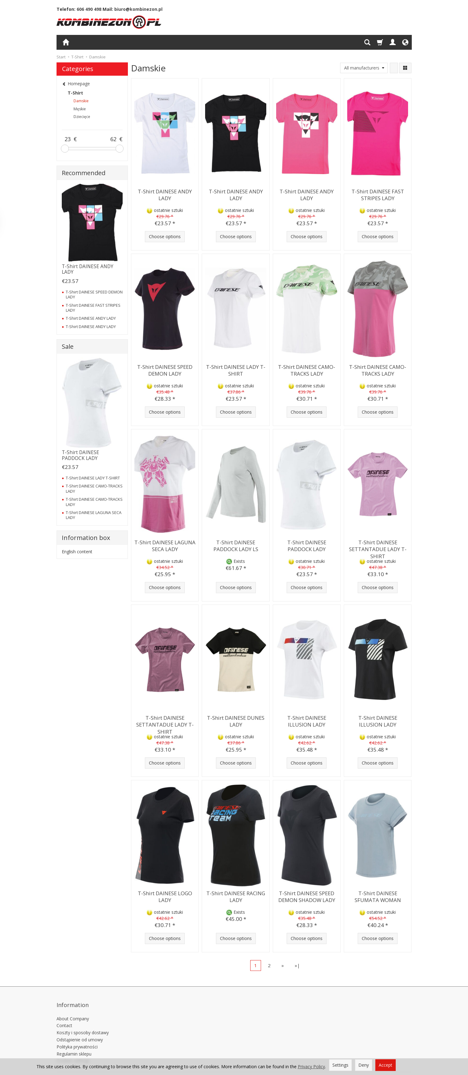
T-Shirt (75, 93)
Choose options (165, 236)
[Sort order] (394, 68)
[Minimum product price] (68, 139)
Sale (68, 346)
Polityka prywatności (77, 1036)
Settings (340, 1065)
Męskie (80, 109)
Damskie (81, 100)
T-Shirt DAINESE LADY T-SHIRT (236, 369)
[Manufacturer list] (364, 68)
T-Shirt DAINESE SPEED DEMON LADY (165, 369)
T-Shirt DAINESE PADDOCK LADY (306, 544)
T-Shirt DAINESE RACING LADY (236, 895)
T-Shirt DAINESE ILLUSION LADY (306, 720)
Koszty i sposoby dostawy (83, 1023)
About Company (73, 1008)
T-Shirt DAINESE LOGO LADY (165, 895)
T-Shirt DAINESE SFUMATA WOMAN (377, 895)
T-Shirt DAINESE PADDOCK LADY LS (236, 544)
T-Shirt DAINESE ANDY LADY (165, 194)
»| (297, 965)
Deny (363, 1065)
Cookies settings (73, 1051)
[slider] (65, 149)
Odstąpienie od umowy (80, 1030)
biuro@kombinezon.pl (138, 9)
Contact (64, 1015)
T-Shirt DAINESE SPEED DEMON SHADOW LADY (306, 895)
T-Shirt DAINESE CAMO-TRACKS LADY (306, 369)
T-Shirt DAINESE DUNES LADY (236, 720)
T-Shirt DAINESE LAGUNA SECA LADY (165, 544)
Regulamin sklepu (74, 1044)
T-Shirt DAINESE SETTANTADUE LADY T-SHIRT (377, 547)
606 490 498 (89, 9)
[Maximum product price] (113, 139)
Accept (385, 1065)
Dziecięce (82, 116)
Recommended (83, 173)
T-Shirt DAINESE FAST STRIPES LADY (378, 194)
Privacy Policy (311, 1066)
